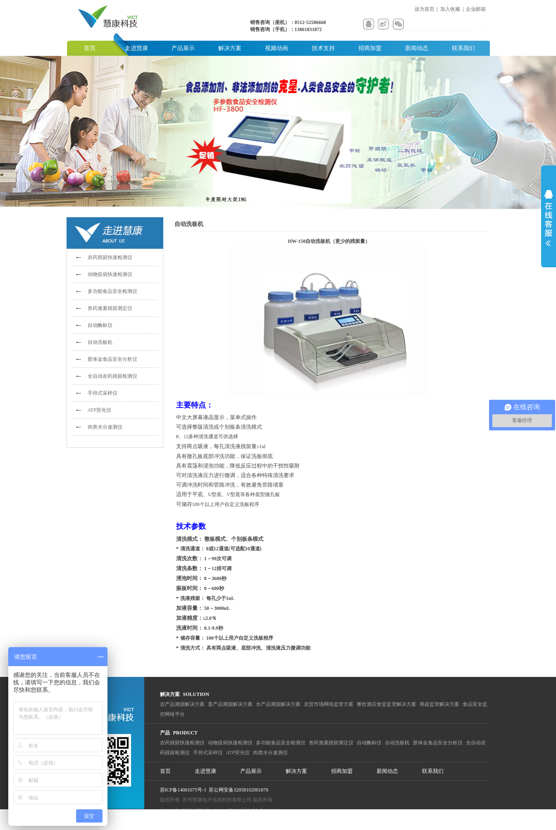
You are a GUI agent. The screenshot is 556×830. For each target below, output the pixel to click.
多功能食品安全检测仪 (112, 291)
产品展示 (183, 48)
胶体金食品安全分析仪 (112, 359)
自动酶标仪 (100, 325)
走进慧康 (136, 48)
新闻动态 (416, 48)
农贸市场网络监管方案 (328, 704)
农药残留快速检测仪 (110, 257)
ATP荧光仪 (99, 410)
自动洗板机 (100, 342)
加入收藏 (450, 9)
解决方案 (229, 48)
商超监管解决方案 (439, 704)
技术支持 (323, 48)
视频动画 (276, 48)
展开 (548, 218)
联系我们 (463, 48)
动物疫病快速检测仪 (110, 274)
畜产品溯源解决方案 (230, 704)
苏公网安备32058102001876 (238, 790)
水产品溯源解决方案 (278, 704)
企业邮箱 (476, 9)
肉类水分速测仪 (105, 427)
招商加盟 (370, 48)
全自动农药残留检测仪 (112, 376)
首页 (89, 48)
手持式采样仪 (102, 393)
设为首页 (424, 9)
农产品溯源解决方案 (182, 704)
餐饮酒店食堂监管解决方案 (386, 704)
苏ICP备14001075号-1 (183, 790)
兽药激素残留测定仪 (110, 308)
